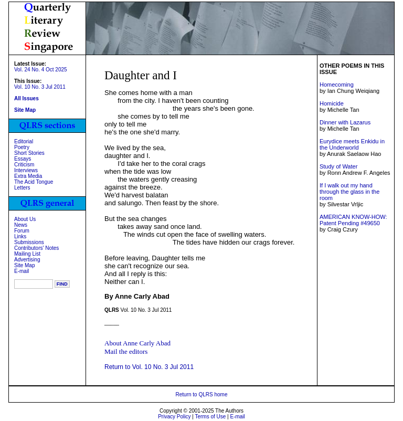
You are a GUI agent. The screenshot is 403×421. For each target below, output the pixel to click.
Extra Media (28, 176)
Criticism (24, 164)
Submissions (29, 242)
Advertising (27, 259)
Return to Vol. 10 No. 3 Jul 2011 (149, 367)
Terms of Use (210, 416)
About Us (25, 219)
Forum (21, 231)
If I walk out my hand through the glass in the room (349, 191)
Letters (22, 188)
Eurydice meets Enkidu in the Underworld (352, 144)
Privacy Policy (174, 416)
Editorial (23, 141)
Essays (22, 159)
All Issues (26, 98)
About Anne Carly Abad (137, 343)
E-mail (21, 271)
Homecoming (337, 84)
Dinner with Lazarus (345, 122)
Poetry (21, 147)
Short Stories (29, 153)
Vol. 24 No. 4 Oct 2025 (40, 69)
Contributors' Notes (36, 248)
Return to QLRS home (202, 394)
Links (20, 236)
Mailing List (27, 254)
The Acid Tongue (33, 182)
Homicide (332, 103)
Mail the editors (125, 351)
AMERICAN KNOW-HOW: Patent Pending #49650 (353, 220)
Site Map (24, 265)
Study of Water (338, 166)
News (20, 225)
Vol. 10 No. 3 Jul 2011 (40, 87)
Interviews (26, 170)
